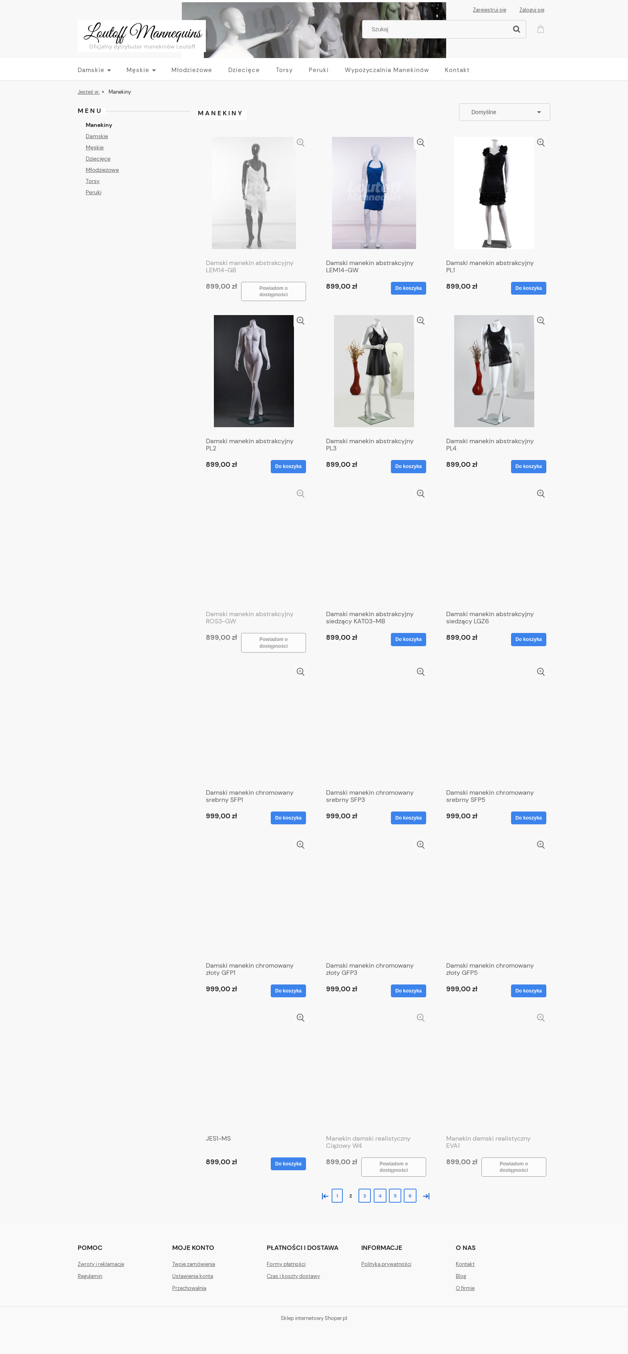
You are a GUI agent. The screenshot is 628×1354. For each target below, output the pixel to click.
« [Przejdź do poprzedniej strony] (323, 1195)
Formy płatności (286, 1264)
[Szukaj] (516, 29)
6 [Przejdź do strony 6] (410, 1196)
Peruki (93, 192)
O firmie (465, 1288)
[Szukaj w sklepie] (437, 29)
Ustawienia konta (192, 1276)
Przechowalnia (189, 1288)
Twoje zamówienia (193, 1264)
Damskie (97, 136)
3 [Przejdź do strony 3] (364, 1196)
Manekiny (99, 125)
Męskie (95, 147)
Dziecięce (98, 158)
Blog (461, 1276)
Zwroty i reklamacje (101, 1264)
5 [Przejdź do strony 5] (395, 1196)
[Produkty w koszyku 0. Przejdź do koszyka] (541, 28)
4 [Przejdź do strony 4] (380, 1196)
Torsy (93, 181)
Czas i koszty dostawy (293, 1276)
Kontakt (465, 1264)
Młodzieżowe (102, 169)
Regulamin (90, 1276)
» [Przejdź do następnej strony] (424, 1195)
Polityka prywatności (386, 1264)
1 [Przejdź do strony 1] (337, 1196)
